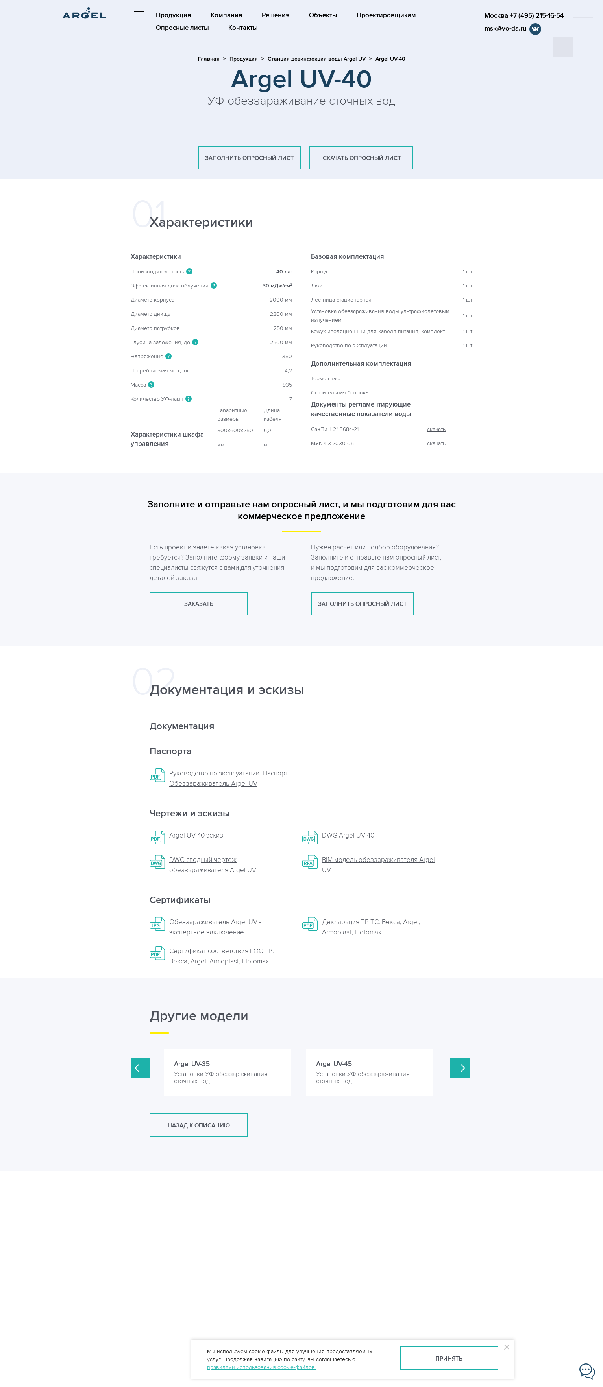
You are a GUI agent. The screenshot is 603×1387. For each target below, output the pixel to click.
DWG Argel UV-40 (348, 836)
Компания (226, 15)
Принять (448, 1359)
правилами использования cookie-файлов (261, 1367)
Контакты (243, 28)
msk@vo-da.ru (506, 29)
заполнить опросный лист (249, 158)
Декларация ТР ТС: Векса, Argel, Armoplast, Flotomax (371, 927)
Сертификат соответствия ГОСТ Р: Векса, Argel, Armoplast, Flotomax (221, 956)
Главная (209, 58)
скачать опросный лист (361, 158)
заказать (198, 604)
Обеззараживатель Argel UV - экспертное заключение (215, 927)
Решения (276, 15)
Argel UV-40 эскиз (196, 836)
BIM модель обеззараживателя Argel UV (378, 865)
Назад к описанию (199, 1125)
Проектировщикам (386, 15)
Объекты (323, 15)
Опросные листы (182, 28)
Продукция (173, 15)
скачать (436, 429)
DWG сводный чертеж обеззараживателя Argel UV (212, 865)
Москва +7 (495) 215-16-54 (524, 16)
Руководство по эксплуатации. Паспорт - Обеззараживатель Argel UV (230, 779)
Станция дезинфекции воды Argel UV (317, 58)
